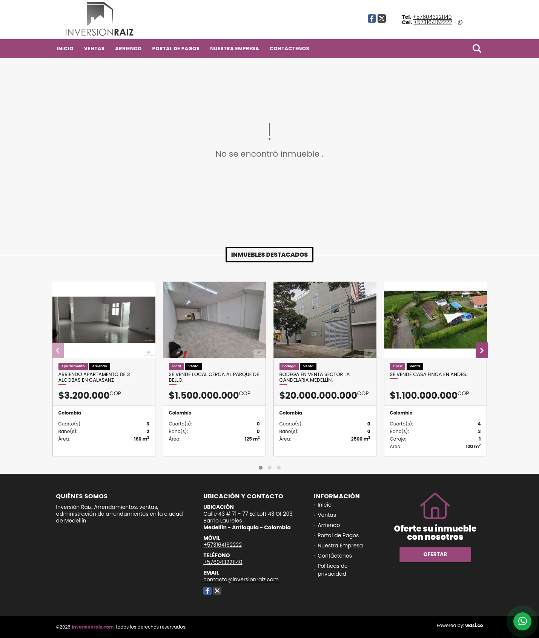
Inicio (65, 48)
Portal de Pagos (176, 48)
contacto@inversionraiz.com (241, 579)
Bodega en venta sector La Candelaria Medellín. (314, 377)
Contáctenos (289, 48)
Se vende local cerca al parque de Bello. (214, 377)
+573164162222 (433, 22)
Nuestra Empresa (234, 48)
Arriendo (128, 48)
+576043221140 (432, 17)
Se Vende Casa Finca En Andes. (428, 374)
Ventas (94, 48)
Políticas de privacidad (333, 570)
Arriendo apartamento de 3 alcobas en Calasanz (94, 377)
